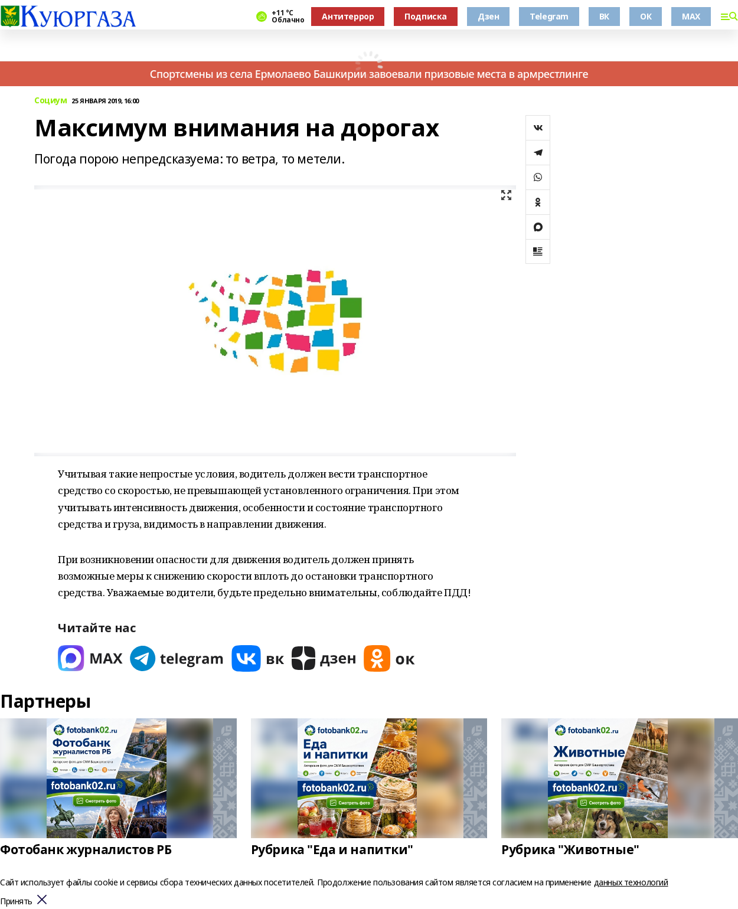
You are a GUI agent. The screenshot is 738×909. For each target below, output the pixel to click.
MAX (691, 16)
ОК (645, 16)
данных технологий (631, 882)
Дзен (488, 16)
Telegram (549, 16)
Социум (50, 101)
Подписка (425, 16)
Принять (16, 902)
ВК (604, 16)
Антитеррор (348, 16)
